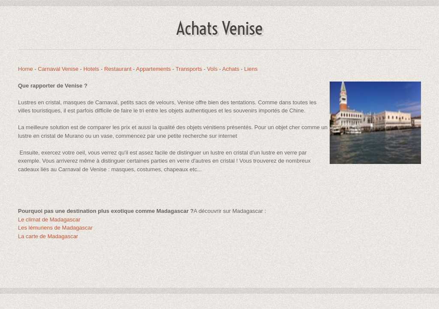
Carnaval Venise (58, 69)
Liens (251, 69)
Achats (230, 69)
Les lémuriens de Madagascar (55, 227)
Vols (212, 69)
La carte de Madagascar (48, 236)
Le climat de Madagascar (49, 219)
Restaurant (118, 69)
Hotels (91, 69)
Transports (189, 69)
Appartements (153, 69)
